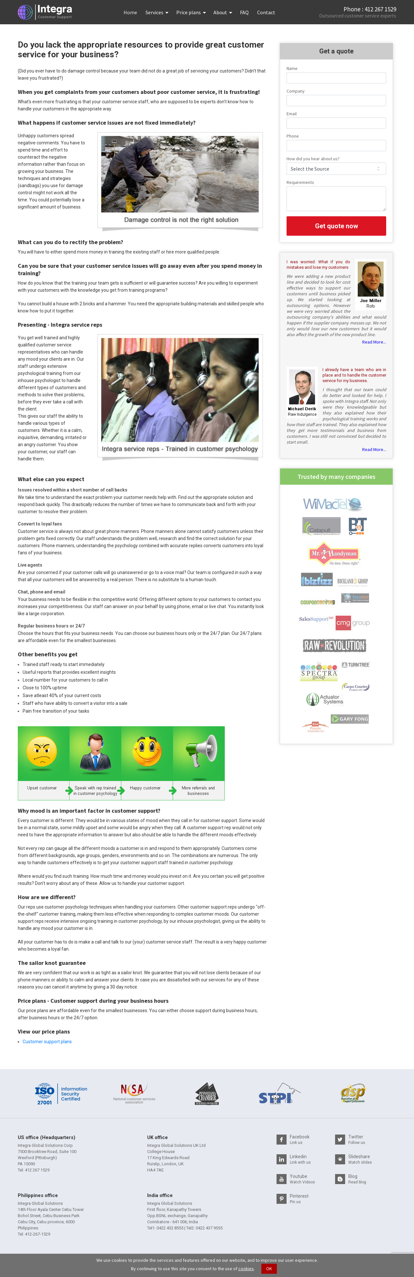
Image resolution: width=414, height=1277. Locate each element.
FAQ (244, 12)
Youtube (302, 1179)
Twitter (356, 1140)
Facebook (300, 1140)
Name (292, 68)
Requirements (300, 182)
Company (296, 91)
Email (292, 113)
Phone (293, 136)
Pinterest (299, 1199)
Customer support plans (47, 1041)
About (220, 12)
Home (132, 12)
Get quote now (336, 226)
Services (154, 12)
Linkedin (300, 1159)
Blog (357, 1179)
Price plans (188, 12)
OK (269, 1268)
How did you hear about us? (313, 158)
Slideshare (360, 1159)
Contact (266, 12)
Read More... (374, 342)
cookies (246, 1268)
